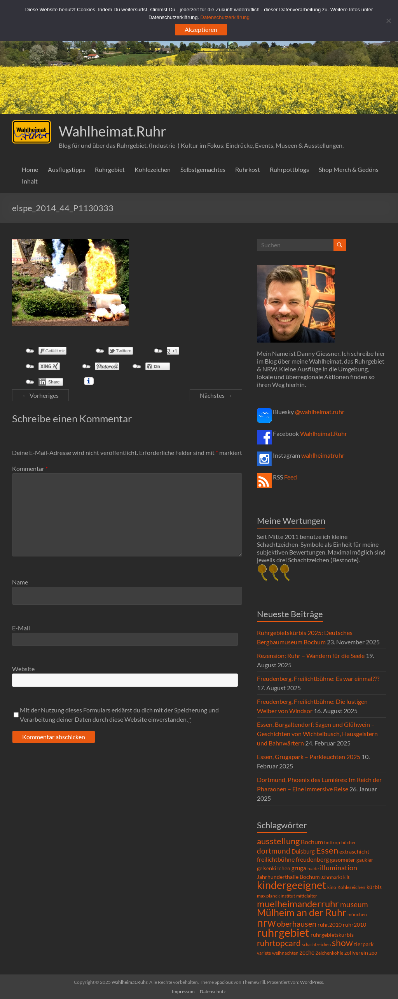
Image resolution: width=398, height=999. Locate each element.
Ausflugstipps (66, 169)
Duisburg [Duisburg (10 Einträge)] (303, 851)
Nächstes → (216, 395)
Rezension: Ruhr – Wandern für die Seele (311, 655)
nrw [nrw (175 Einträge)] (266, 922)
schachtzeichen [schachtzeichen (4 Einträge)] (316, 944)
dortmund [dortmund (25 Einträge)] (273, 850)
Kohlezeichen (152, 169)
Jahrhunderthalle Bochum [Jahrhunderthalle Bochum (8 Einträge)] (288, 877)
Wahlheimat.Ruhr (112, 131)
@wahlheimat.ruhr (319, 411)
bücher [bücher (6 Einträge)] (348, 842)
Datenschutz (213, 991)
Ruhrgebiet (110, 169)
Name (20, 582)
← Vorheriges (40, 395)
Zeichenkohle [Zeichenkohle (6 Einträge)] (329, 953)
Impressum (183, 991)
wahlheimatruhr (322, 455)
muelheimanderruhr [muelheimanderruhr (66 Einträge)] (298, 903)
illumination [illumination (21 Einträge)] (338, 867)
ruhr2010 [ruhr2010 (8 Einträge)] (354, 925)
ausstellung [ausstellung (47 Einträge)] (278, 841)
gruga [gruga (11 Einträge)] (299, 867)
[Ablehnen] (388, 20)
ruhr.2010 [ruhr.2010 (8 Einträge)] (330, 925)
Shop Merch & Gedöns (349, 169)
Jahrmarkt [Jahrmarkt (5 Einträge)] (331, 877)
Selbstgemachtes (202, 169)
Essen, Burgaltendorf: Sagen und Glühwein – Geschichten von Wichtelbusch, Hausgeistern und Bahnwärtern (317, 734)
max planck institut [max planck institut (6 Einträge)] (276, 896)
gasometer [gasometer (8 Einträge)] (342, 860)
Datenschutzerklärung (225, 17)
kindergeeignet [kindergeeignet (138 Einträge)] (291, 884)
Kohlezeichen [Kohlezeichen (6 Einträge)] (351, 887)
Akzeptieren (201, 29)
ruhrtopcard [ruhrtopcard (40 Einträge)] (279, 943)
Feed (290, 477)
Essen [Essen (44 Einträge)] (327, 850)
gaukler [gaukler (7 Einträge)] (364, 860)
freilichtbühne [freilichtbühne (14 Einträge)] (276, 859)
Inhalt (30, 181)
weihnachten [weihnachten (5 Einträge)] (285, 952)
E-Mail (21, 628)
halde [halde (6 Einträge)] (313, 868)
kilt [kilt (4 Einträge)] (346, 877)
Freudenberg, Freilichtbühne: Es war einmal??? (318, 678)
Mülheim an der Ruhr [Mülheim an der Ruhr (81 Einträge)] (301, 912)
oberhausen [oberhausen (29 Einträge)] (296, 923)
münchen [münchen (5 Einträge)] (357, 914)
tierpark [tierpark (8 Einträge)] (364, 944)
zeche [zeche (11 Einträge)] (307, 952)
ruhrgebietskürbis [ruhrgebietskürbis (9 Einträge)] (332, 934)
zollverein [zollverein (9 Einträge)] (356, 952)
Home (30, 169)
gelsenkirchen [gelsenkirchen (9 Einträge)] (273, 868)
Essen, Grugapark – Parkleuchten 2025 (308, 756)
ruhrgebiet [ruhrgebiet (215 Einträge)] (283, 932)
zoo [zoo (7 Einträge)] (373, 953)
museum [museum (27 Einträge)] (354, 904)
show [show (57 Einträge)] (342, 942)
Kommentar (30, 468)
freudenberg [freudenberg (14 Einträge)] (312, 859)
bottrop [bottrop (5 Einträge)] (332, 842)
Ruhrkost (247, 169)
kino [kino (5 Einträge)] (331, 887)
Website (23, 668)
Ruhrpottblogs (289, 169)
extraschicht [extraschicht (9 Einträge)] (354, 851)
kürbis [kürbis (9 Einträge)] (374, 887)
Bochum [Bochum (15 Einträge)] (312, 841)
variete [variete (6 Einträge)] (264, 953)
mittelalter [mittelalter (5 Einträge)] (306, 895)
